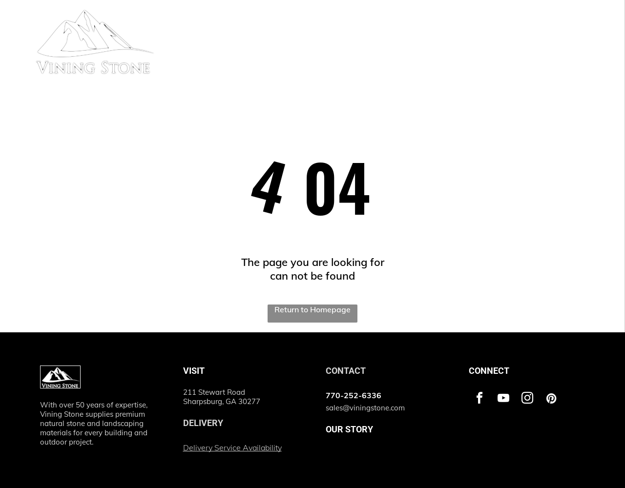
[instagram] (527, 399)
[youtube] (503, 399)
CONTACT (346, 371)
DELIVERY (203, 423)
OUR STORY (349, 429)
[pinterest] (551, 399)
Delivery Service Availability (232, 447)
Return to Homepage (312, 309)
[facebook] (479, 399)
